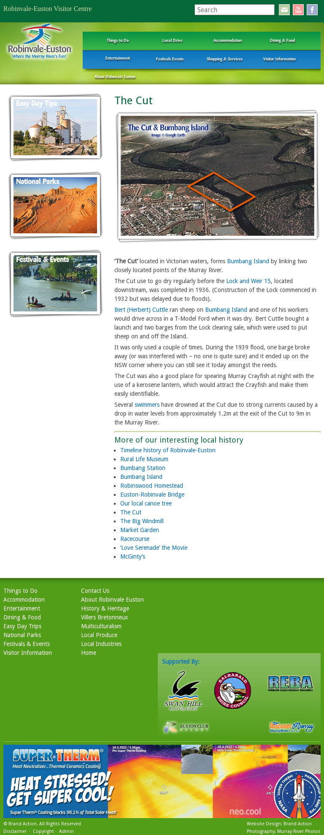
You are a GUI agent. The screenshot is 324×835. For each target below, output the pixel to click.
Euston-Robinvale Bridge (152, 494)
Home (88, 652)
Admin (66, 831)
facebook (312, 9)
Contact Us (95, 590)
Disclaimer (15, 831)
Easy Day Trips (22, 626)
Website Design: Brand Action (279, 824)
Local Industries (101, 643)
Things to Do (118, 40)
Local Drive (172, 40)
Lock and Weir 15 (248, 281)
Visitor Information (279, 59)
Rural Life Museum (144, 459)
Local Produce (99, 635)
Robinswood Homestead (151, 485)
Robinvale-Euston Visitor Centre (47, 8)
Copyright (43, 831)
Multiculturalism (101, 626)
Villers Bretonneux (104, 617)
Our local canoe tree (146, 503)
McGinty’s (132, 556)
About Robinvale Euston (114, 76)
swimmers (147, 404)
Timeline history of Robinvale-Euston (168, 450)
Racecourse (134, 538)
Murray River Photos (299, 831)
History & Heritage (105, 608)
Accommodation (227, 40)
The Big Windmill (142, 521)
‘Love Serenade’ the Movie (153, 547)
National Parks (22, 635)
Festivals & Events (26, 643)
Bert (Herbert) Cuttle (141, 309)
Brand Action (22, 824)
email (284, 9)
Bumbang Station (142, 468)
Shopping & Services (225, 59)
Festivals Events (170, 59)
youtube (298, 9)
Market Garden (139, 530)
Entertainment (117, 58)
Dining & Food (282, 40)
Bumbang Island (248, 261)
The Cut (130, 512)
